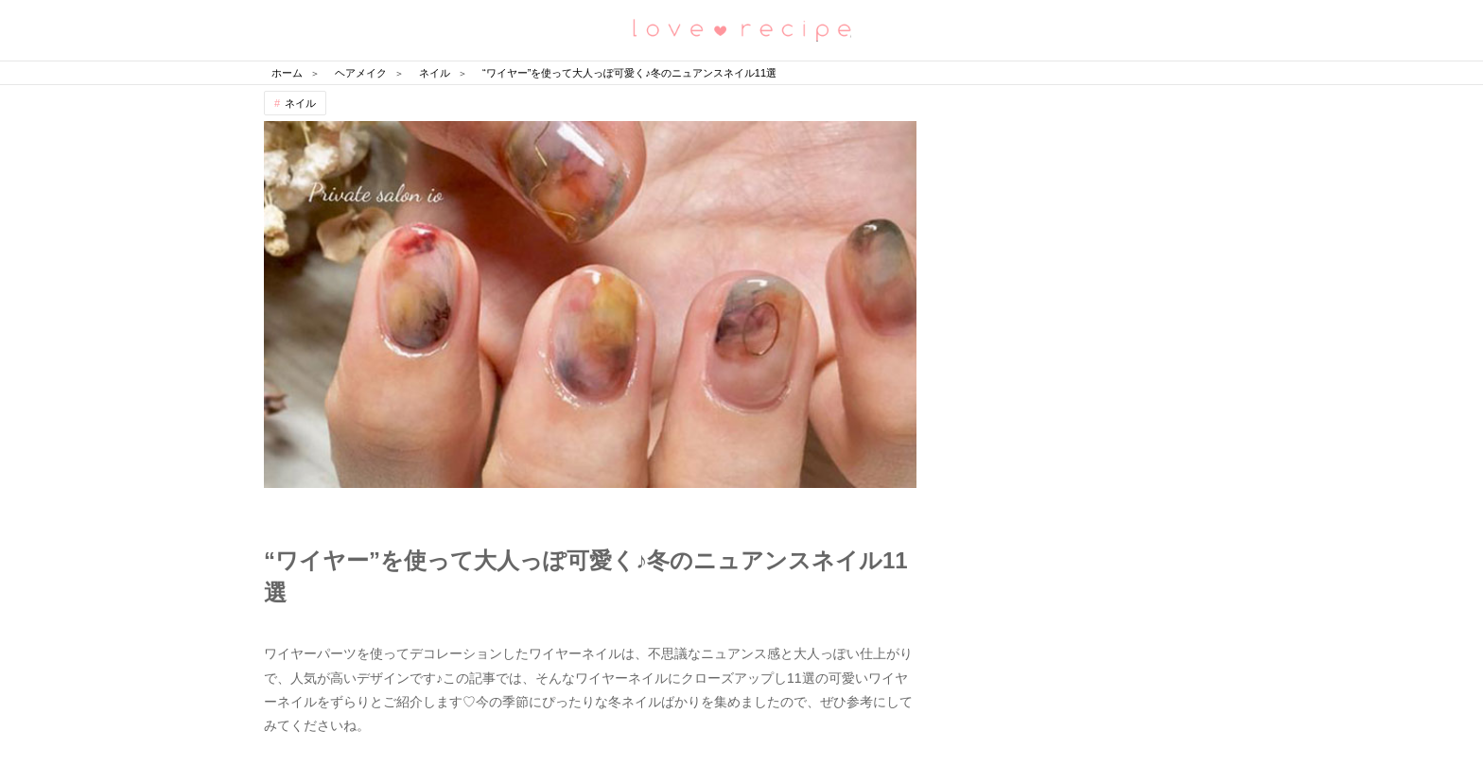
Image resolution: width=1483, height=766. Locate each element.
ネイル (300, 103)
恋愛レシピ (741, 29)
